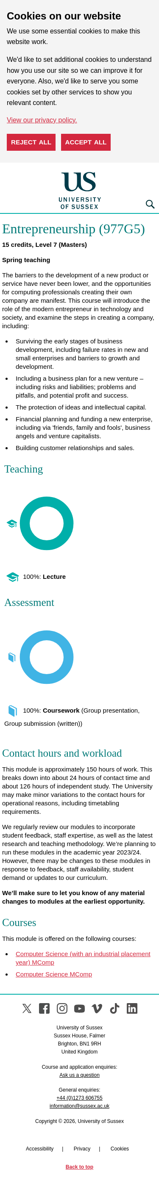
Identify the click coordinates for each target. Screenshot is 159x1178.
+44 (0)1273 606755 (79, 1098)
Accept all (86, 142)
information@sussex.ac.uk (79, 1106)
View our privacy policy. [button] (42, 120)
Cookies (120, 1149)
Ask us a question (79, 1075)
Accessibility (39, 1149)
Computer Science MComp (54, 974)
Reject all (31, 142)
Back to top (79, 1167)
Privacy (82, 1149)
